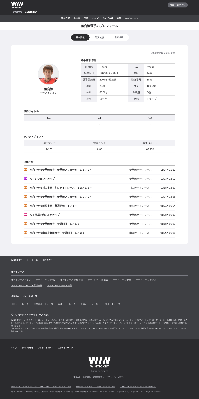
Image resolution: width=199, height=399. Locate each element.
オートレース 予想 (122, 279)
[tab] (99, 37)
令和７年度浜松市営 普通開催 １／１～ (53, 205)
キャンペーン (131, 18)
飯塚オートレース (89, 304)
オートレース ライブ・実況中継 (26, 285)
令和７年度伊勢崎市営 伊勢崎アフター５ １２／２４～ (62, 196)
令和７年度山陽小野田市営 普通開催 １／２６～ (58, 233)
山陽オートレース (111, 304)
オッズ (95, 18)
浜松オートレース (67, 304)
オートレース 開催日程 (71, 279)
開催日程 (65, 18)
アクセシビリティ (45, 348)
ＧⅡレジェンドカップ (42, 178)
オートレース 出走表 (98, 279)
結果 (119, 18)
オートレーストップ (21, 279)
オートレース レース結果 (59, 285)
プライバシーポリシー (116, 377)
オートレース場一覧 (45, 279)
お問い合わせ (27, 348)
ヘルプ (14, 348)
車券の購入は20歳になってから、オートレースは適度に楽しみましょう (41, 386)
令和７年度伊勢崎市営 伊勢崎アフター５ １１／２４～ (62, 169)
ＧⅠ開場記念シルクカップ (45, 214)
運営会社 (77, 377)
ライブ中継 (107, 18)
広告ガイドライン (65, 348)
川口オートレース (20, 304)
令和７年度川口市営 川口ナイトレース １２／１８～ (61, 187)
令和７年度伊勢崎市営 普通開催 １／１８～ (56, 223)
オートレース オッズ (146, 279)
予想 (86, 18)
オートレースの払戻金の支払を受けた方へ (138, 386)
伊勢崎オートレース (43, 304)
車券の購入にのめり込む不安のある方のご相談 (95, 386)
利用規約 (87, 377)
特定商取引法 (98, 377)
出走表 (77, 18)
